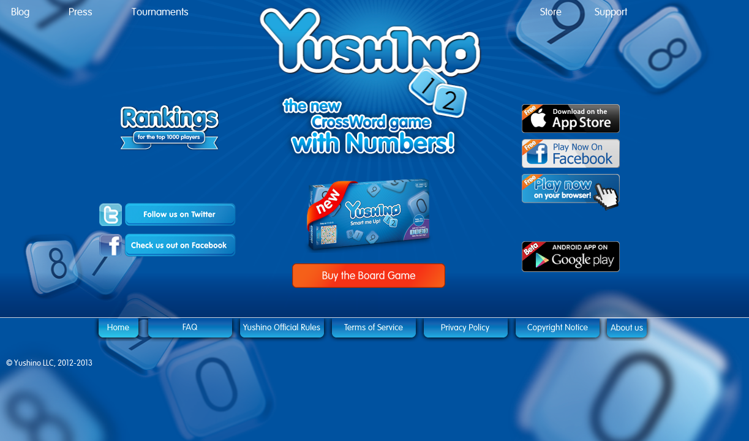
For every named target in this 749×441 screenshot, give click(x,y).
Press (80, 12)
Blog (20, 12)
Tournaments (160, 12)
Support (611, 12)
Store (551, 12)
